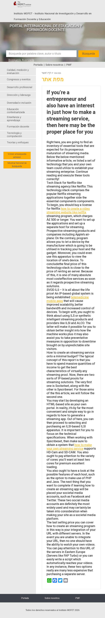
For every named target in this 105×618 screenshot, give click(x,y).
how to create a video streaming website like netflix (68, 210)
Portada (38, 65)
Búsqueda (88, 54)
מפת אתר (57, 73)
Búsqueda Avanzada (21, 60)
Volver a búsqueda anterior (17, 155)
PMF (69, 65)
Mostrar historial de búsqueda (17, 164)
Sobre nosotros (54, 65)
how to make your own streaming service (69, 447)
